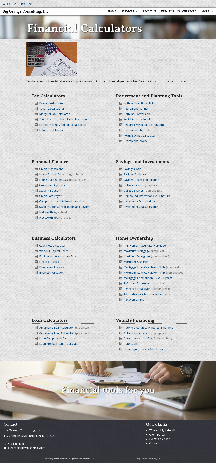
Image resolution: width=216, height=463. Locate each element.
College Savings (134, 185)
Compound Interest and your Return (147, 196)
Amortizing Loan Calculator (57, 327)
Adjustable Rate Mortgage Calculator (147, 294)
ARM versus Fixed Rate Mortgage (145, 245)
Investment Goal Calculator (141, 207)
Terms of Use (89, 459)
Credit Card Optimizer (53, 185)
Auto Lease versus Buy (138, 333)
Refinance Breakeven (137, 283)
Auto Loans (131, 344)
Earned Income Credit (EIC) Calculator (62, 125)
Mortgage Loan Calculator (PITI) (144, 267)
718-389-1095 (14, 443)
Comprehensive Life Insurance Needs (63, 201)
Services (127, 11)
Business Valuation (51, 272)
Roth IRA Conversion (137, 114)
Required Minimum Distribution (144, 125)
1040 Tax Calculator (51, 108)
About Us (149, 11)
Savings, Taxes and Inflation (141, 180)
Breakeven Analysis (51, 267)
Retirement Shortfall (137, 130)
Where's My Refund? (162, 430)
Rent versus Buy (134, 299)
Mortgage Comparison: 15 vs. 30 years (148, 278)
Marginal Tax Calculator (54, 114)
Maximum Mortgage (137, 251)
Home (112, 11)
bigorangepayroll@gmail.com (24, 448)
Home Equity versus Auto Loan (143, 349)
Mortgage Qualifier (136, 262)
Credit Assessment (51, 169)
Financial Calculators (178, 11)
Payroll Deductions (51, 103)
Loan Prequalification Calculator (59, 344)
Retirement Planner (136, 108)
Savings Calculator (135, 174)
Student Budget (49, 190)
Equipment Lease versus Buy (57, 256)
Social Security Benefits (138, 119)
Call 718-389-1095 (18, 4)
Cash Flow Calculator (52, 245)
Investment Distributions (139, 201)
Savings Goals (132, 169)
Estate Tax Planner (51, 130)
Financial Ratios (49, 262)
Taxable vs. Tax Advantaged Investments (65, 119)
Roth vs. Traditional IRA (138, 103)
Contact (154, 443)
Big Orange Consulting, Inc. (26, 11)
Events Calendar (159, 439)
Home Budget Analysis (54, 174)
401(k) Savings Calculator (139, 135)
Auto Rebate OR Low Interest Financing (148, 327)
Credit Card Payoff (50, 196)
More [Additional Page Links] (205, 11)
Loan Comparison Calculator (57, 338)
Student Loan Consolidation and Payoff (64, 207)
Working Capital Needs (54, 251)
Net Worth (46, 212)
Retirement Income (136, 141)
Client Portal (157, 434)
